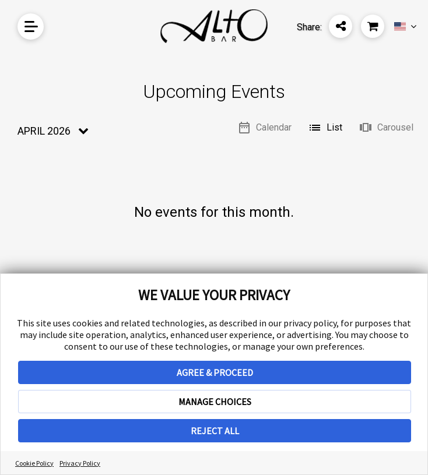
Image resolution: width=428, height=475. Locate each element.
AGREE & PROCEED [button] (215, 372)
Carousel (386, 128)
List (325, 128)
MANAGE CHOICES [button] (214, 401)
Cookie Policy (34, 463)
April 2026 (44, 131)
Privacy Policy (79, 463)
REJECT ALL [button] (215, 431)
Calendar (264, 128)
